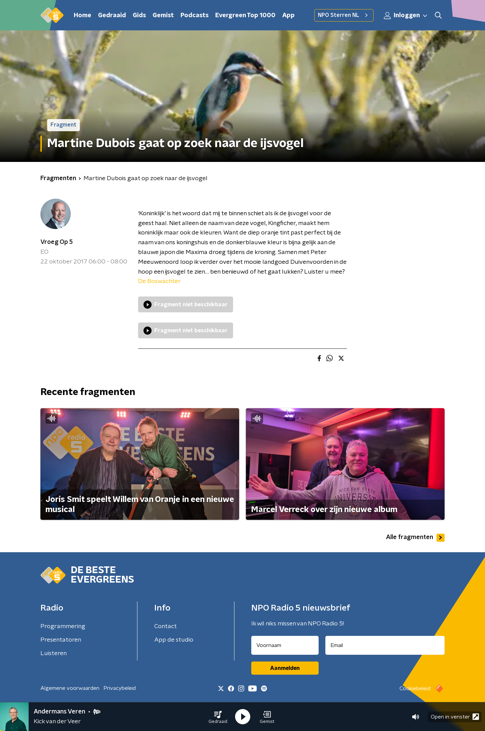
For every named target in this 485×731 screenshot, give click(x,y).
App (288, 15)
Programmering (62, 626)
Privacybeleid (119, 688)
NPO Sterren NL (344, 15)
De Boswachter (159, 281)
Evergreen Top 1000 (245, 15)
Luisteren (53, 653)
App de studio (173, 640)
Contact (165, 626)
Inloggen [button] (406, 15)
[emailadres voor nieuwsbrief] (385, 645)
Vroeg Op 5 (56, 242)
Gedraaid (112, 15)
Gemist (163, 15)
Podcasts (194, 15)
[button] (218, 717)
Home (82, 15)
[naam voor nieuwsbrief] (285, 645)
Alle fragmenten (415, 538)
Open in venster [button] (455, 716)
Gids (139, 15)
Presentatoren (60, 640)
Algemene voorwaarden (69, 688)
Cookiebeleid (414, 688)
